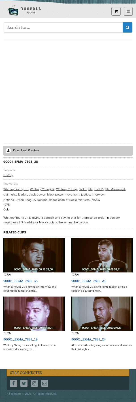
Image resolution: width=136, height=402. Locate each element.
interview (98, 194)
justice (86, 194)
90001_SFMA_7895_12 (20, 339)
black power (37, 194)
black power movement (63, 194)
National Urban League (19, 200)
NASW (95, 200)
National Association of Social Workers (64, 200)
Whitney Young (67, 189)
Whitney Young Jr (42, 189)
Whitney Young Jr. (16, 189)
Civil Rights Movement (110, 189)
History (8, 175)
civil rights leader (15, 194)
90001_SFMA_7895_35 (20, 281)
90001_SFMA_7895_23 (88, 281)
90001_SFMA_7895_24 (88, 339)
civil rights (86, 189)
